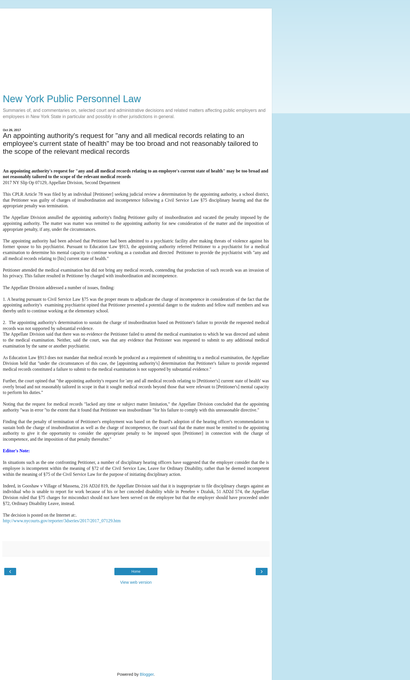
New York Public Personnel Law (72, 98)
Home (135, 572)
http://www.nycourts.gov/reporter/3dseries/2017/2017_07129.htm (62, 520)
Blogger (147, 674)
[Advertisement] (136, 48)
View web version (136, 582)
